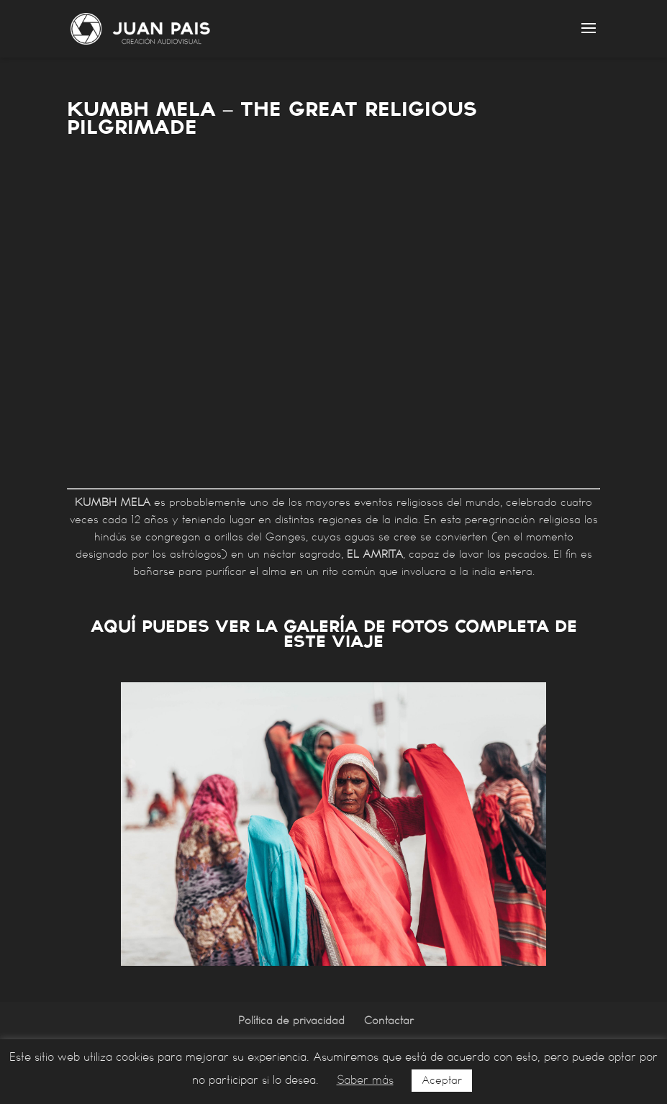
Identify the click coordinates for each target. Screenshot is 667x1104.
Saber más (365, 1080)
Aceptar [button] (442, 1080)
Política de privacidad (291, 1020)
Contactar (389, 1020)
